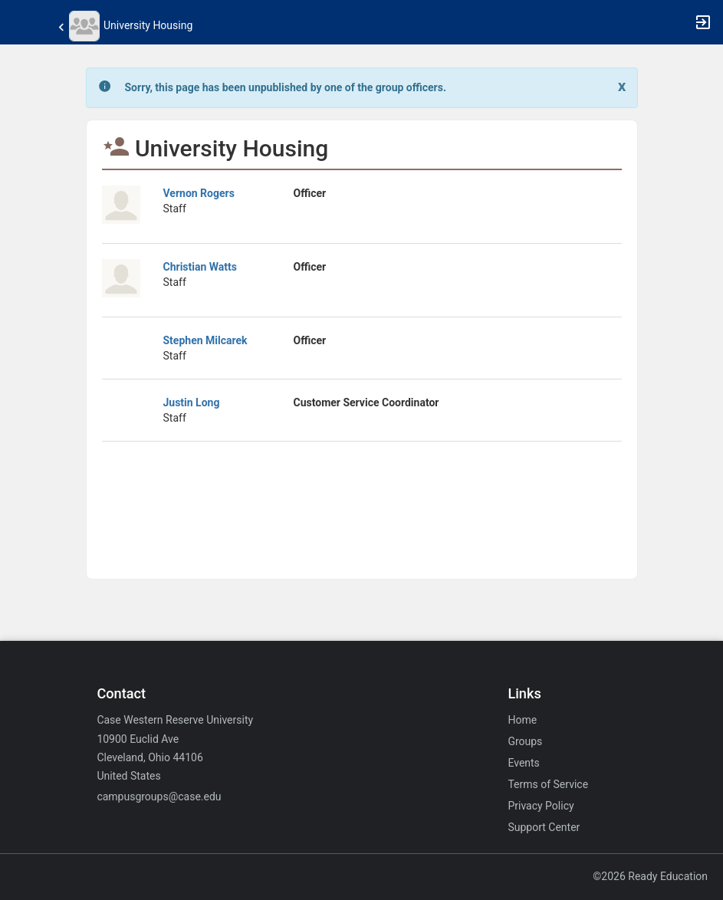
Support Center (544, 827)
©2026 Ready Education (650, 876)
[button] (19, 22)
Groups (525, 741)
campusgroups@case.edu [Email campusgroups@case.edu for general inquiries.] (159, 796)
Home (522, 720)
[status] (285, 88)
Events (523, 763)
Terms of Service (548, 784)
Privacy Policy (540, 806)
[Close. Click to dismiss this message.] (622, 86)
